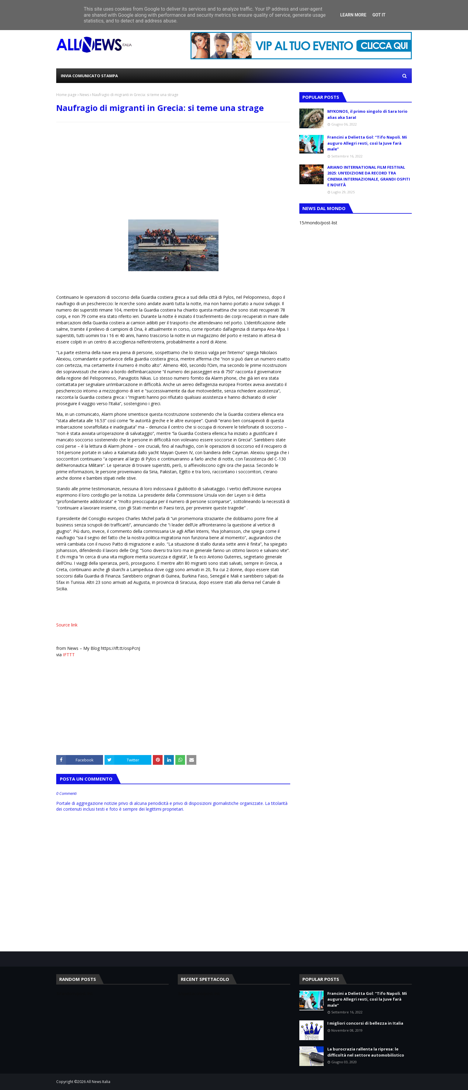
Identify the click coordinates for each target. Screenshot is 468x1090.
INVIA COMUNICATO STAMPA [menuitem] (89, 75)
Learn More (353, 14)
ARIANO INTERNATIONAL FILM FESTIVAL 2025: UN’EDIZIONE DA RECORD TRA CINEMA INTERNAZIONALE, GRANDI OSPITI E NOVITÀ (368, 176)
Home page (66, 94)
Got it (378, 14)
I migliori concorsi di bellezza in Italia (365, 1023)
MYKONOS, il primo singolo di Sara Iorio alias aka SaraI (367, 114)
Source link (66, 625)
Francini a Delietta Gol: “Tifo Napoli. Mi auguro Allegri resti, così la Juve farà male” (367, 143)
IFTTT (69, 654)
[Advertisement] (173, 170)
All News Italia (98, 1081)
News (84, 94)
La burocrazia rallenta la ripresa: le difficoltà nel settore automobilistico (365, 1052)
